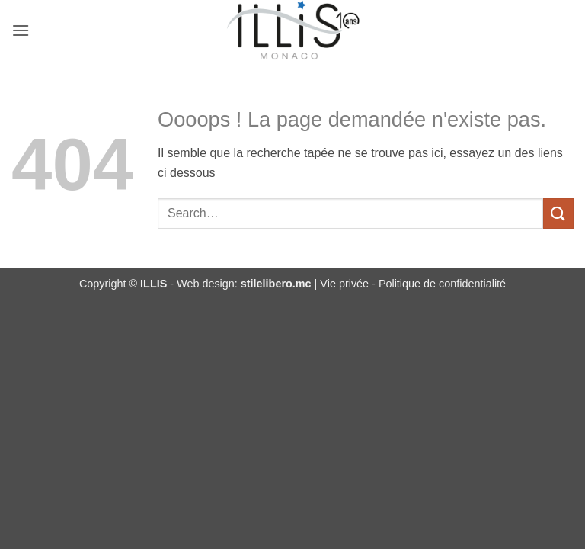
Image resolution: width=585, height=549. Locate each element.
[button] (20, 30)
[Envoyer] (558, 213)
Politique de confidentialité (442, 284)
